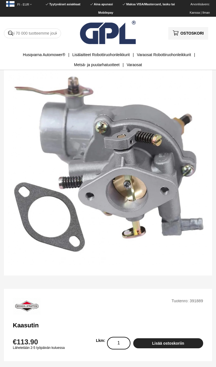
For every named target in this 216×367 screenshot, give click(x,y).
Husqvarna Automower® (44, 54)
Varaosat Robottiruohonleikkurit (164, 54)
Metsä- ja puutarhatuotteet (97, 65)
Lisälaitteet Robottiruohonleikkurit (101, 54)
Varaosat (134, 65)
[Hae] (32, 33)
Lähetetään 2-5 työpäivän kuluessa (39, 348)
